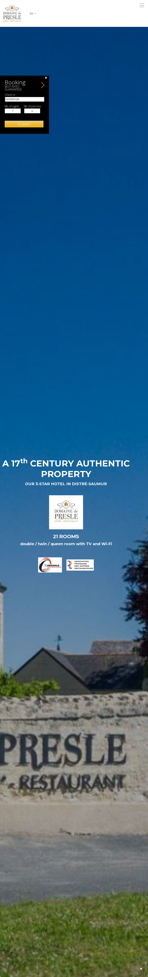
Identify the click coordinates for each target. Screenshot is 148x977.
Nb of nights (12, 106)
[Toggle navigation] (142, 5)
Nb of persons (32, 106)
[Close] (46, 78)
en (33, 13)
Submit (24, 124)
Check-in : (10, 94)
